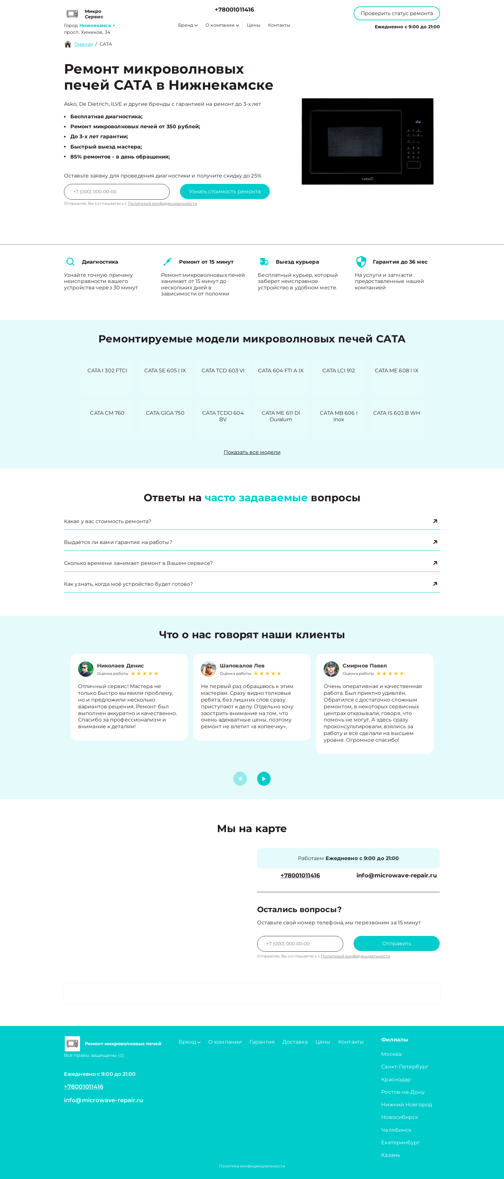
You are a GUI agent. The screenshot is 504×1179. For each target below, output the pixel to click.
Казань (390, 1155)
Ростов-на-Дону (402, 1092)
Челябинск (396, 1130)
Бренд (188, 25)
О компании (222, 25)
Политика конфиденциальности (252, 1166)
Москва (391, 1054)
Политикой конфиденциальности (162, 203)
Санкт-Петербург (404, 1067)
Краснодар (396, 1079)
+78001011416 (234, 9)
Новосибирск (399, 1117)
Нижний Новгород (406, 1105)
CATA (106, 44)
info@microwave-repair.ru (396, 875)
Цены (253, 25)
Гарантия (262, 1042)
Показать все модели (252, 452)
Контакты (279, 25)
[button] (264, 779)
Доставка (295, 1042)
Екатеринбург (400, 1142)
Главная (83, 44)
